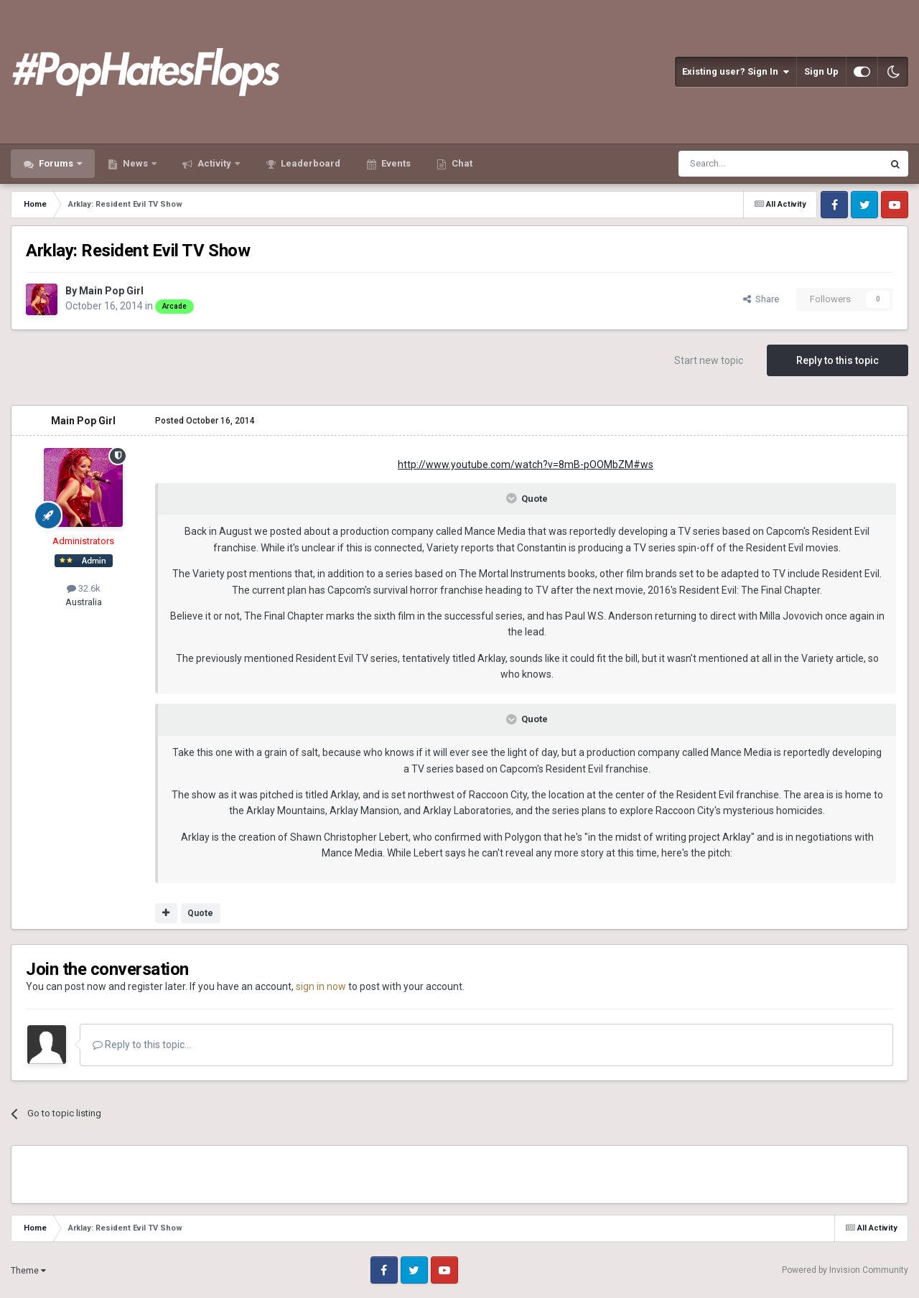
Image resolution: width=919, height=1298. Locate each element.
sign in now (321, 986)
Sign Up (821, 71)
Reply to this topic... (142, 1044)
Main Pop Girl (111, 291)
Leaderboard (309, 163)
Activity (214, 163)
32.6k (84, 588)
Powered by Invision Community (845, 1270)
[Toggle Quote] (512, 498)
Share (761, 299)
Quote (200, 913)
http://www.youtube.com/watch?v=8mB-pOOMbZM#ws (525, 464)
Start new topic (708, 360)
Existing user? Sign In (735, 72)
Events (395, 163)
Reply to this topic (837, 360)
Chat (460, 163)
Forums (56, 163)
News (135, 163)
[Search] (746, 164)
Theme (28, 1271)
